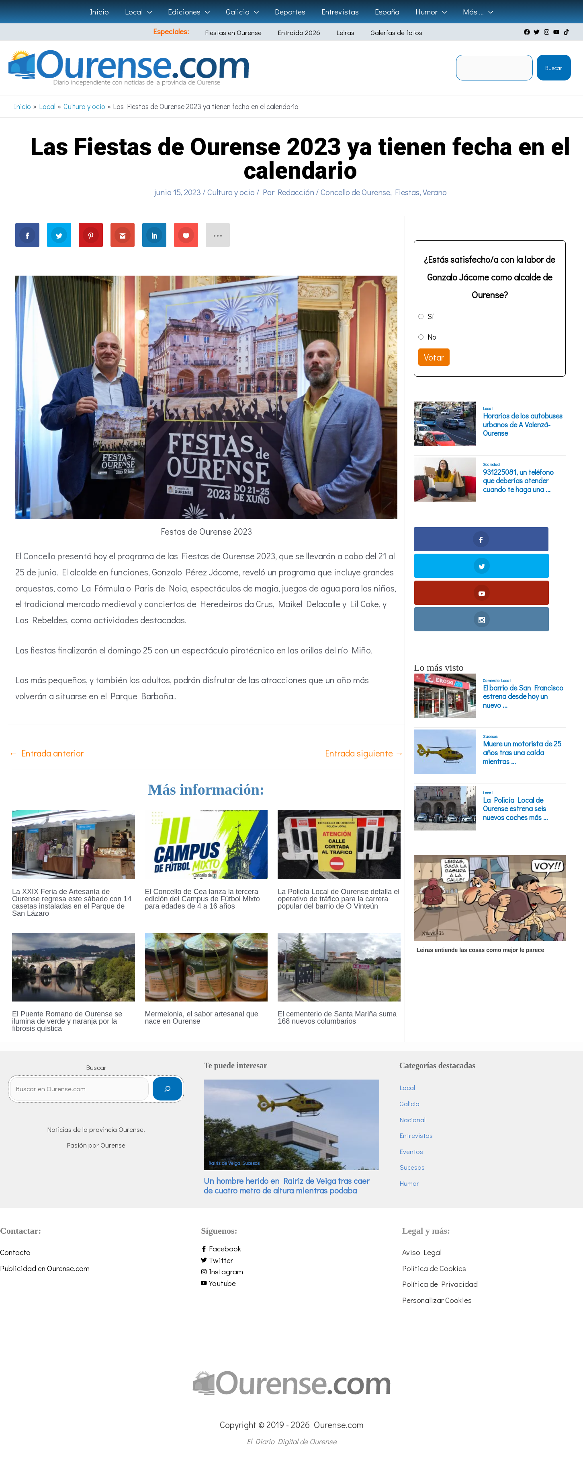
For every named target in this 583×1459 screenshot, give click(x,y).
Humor (409, 1183)
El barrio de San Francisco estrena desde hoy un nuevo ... (523, 617)
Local (488, 408)
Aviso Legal (422, 1252)
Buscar (553, 68)
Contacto (15, 1252)
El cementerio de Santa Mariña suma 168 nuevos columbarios (337, 1017)
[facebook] (528, 32)
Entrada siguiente (364, 753)
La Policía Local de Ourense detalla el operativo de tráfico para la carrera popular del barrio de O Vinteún (338, 899)
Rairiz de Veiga (224, 1163)
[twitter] (538, 32)
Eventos (411, 1151)
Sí (431, 316)
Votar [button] (434, 357)
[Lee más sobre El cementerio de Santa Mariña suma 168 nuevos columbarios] (339, 966)
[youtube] (557, 32)
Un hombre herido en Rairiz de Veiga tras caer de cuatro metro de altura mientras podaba (286, 1185)
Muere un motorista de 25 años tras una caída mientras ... (522, 672)
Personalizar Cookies (437, 1300)
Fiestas (407, 192)
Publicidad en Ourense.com (45, 1268)
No (432, 337)
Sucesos (490, 656)
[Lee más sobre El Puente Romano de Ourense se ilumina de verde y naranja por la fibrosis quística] (73, 966)
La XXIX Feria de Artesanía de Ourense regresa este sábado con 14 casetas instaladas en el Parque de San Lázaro (71, 902)
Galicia (409, 1103)
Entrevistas (416, 1135)
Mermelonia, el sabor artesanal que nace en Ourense (201, 1017)
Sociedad (491, 464)
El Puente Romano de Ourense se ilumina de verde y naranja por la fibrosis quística (67, 1021)
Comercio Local (497, 600)
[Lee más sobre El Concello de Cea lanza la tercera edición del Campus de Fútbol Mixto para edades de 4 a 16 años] (206, 843)
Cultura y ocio (231, 192)
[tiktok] (567, 32)
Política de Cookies (434, 1268)
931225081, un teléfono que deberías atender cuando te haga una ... (518, 481)
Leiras (340, 32)
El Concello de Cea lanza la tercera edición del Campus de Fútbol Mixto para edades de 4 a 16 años (202, 899)
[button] (149, 12)
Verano (435, 192)
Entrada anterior (46, 753)
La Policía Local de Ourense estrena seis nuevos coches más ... (515, 729)
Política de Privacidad (440, 1284)
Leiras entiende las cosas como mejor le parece (480, 870)
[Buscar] (167, 1092)
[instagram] (548, 32)
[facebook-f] (291, 1248)
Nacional (412, 1119)
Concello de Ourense (355, 192)
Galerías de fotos (385, 32)
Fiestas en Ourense (240, 32)
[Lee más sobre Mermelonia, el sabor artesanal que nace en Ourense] (206, 966)
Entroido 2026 (300, 32)
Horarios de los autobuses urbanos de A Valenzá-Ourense (523, 425)
